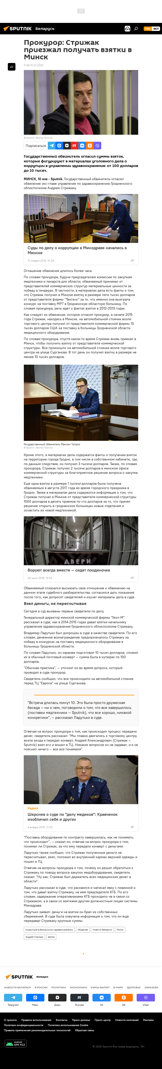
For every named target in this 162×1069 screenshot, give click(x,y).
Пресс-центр (103, 1020)
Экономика (78, 987)
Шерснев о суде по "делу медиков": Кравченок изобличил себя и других (73, 817)
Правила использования (36, 1020)
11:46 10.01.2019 (33, 65)
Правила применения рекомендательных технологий (37, 1030)
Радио (33, 808)
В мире (118, 987)
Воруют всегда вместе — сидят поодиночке (69, 570)
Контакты (61, 1020)
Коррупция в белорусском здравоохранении (49, 929)
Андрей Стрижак (34, 936)
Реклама (148, 1020)
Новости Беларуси (102, 929)
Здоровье (134, 987)
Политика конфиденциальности (23, 1025)
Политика (58, 987)
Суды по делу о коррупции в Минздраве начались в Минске (77, 250)
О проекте (10, 1020)
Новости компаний (127, 1020)
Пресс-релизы (81, 1020)
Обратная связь (84, 1030)
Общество (83, 929)
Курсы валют (100, 987)
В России (41, 987)
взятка (51, 936)
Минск (120, 929)
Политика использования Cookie (68, 1025)
